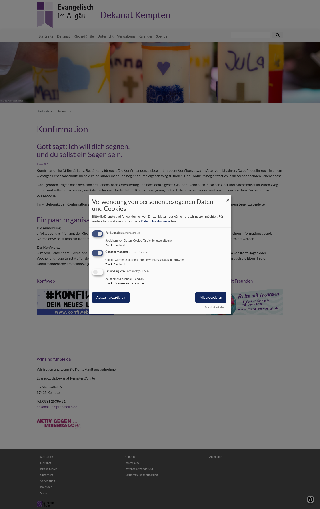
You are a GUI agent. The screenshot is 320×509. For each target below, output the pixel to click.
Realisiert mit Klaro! (215, 307)
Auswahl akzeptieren (110, 297)
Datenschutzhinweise (155, 221)
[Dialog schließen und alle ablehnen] (227, 198)
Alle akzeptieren (211, 297)
